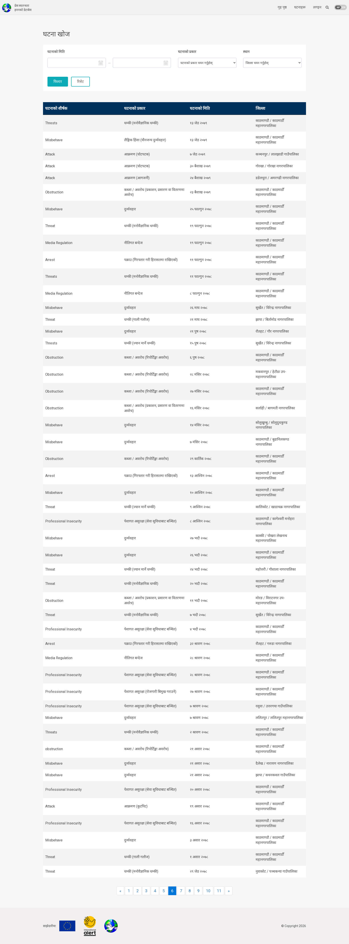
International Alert (90, 926)
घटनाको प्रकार (187, 52)
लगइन (317, 7)
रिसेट (80, 81)
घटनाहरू (300, 7)
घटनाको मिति (56, 52)
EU (67, 926)
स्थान (246, 52)
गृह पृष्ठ (282, 7)
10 (208, 890)
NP (338, 7)
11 (219, 890)
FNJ (111, 926)
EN (343, 7)
